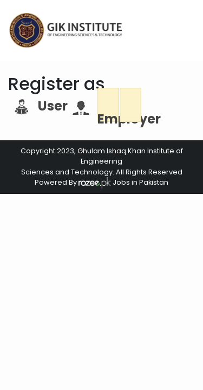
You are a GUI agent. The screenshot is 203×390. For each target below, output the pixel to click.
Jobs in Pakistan (139, 182)
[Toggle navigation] (185, 30)
